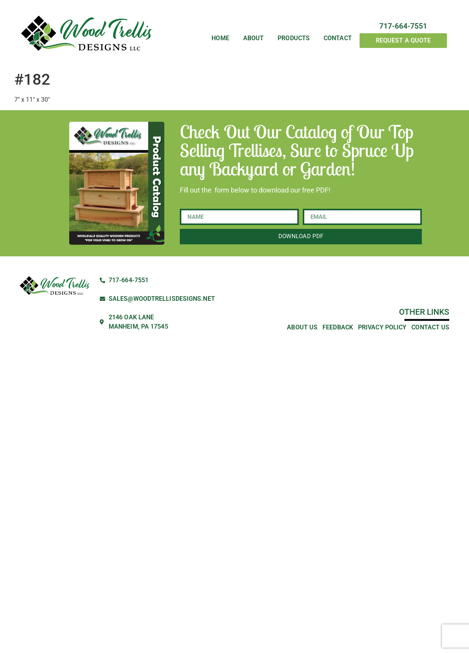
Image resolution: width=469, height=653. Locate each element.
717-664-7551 (403, 26)
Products (294, 38)
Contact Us (430, 327)
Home (220, 38)
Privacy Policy (382, 327)
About (253, 38)
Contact (338, 38)
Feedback (337, 327)
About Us (302, 327)
